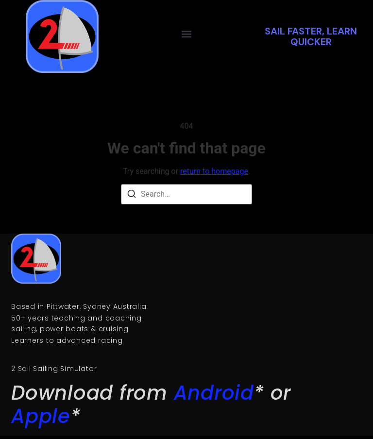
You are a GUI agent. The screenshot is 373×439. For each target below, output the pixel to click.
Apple (40, 416)
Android (214, 392)
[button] (187, 34)
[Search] (131, 195)
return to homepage (214, 171)
